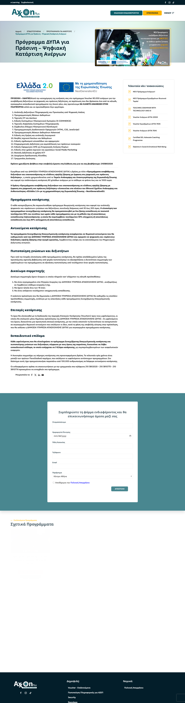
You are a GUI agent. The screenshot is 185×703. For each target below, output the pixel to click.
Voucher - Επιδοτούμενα (79, 688)
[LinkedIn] (39, 375)
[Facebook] (32, 375)
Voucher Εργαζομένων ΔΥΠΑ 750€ (146, 124)
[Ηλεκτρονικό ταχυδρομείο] (42, 375)
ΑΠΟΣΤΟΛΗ (119, 489)
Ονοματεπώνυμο (59, 422)
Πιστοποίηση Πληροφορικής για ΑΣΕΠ (85, 692)
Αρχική (18, 31)
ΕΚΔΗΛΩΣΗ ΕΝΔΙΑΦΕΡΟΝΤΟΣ (126, 13)
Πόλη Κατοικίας (58, 442)
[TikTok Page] (30, 693)
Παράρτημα (57, 473)
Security (72, 697)
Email (54, 462)
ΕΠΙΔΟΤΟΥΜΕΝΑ (34, 31)
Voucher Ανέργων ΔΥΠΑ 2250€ (145, 117)
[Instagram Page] (25, 693)
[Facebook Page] (21, 693)
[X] (35, 375)
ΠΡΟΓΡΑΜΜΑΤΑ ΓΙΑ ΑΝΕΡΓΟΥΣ (59, 31)
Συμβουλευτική (27, 2)
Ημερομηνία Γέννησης (61, 432)
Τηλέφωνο (56, 452)
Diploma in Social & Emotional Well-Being (149, 147)
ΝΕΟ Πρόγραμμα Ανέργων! (144, 92)
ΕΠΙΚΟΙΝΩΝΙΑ (152, 13)
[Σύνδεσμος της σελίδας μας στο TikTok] (173, 2)
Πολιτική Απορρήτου (80, 482)
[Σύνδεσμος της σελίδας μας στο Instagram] (169, 2)
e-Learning (15, 2)
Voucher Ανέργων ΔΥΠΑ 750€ (145, 131)
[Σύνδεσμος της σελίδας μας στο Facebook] (165, 2)
